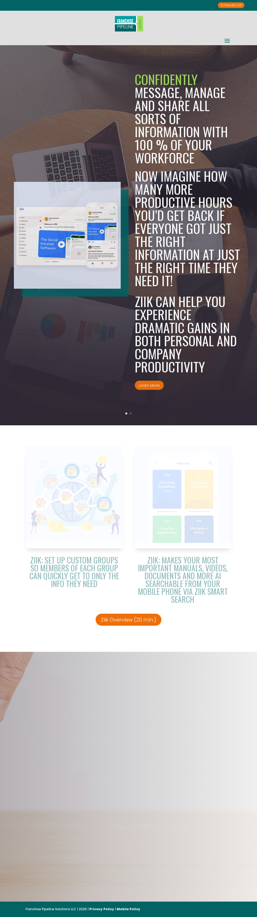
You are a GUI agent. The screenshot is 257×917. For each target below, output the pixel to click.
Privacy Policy (101, 909)
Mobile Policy (128, 909)
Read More (205, 864)
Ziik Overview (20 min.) (128, 619)
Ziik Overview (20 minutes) (90, 867)
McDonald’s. (95, 839)
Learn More (149, 406)
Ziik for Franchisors (148, 864)
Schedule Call (231, 5)
